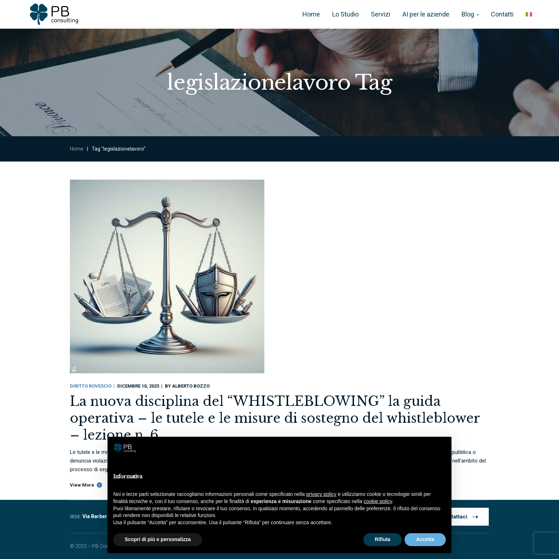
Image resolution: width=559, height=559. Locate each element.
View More (82, 485)
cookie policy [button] (378, 501)
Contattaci (459, 516)
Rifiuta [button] (383, 539)
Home (76, 149)
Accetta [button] (425, 539)
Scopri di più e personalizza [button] (158, 539)
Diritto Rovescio (90, 386)
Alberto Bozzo (191, 386)
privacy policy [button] (321, 494)
